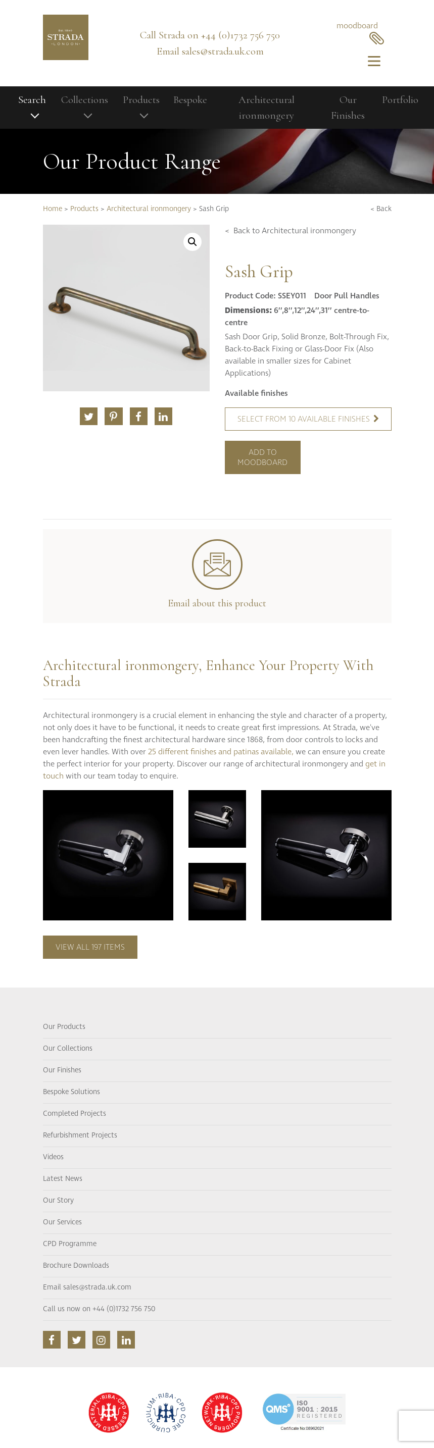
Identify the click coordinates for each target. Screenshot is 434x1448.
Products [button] (141, 99)
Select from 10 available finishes (308, 419)
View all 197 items (90, 947)
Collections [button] (84, 99)
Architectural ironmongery (266, 107)
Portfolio (400, 99)
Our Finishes (348, 107)
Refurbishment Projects (80, 1135)
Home (52, 209)
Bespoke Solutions (71, 1092)
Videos (53, 1157)
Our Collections (67, 1049)
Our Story (58, 1201)
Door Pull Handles (346, 295)
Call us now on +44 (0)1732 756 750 (99, 1309)
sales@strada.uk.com (223, 51)
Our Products (64, 1027)
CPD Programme (70, 1244)
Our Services (62, 1222)
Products (84, 209)
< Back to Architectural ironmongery (290, 230)
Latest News (62, 1179)
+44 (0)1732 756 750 (240, 35)
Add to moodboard (262, 457)
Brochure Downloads (76, 1266)
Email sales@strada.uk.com (87, 1287)
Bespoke (190, 99)
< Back (381, 209)
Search (32, 99)
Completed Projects (74, 1114)
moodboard (360, 32)
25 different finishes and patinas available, (221, 751)
